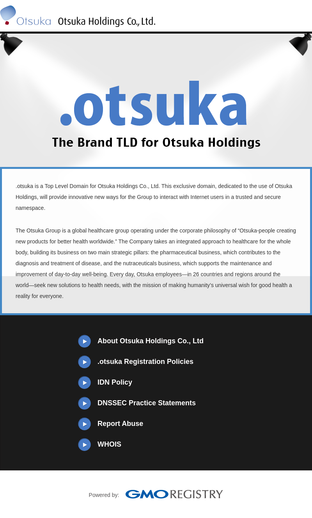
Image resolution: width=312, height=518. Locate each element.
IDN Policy (115, 382)
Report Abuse (120, 424)
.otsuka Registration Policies (145, 361)
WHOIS (109, 444)
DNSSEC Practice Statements (147, 403)
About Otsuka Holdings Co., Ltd (151, 341)
